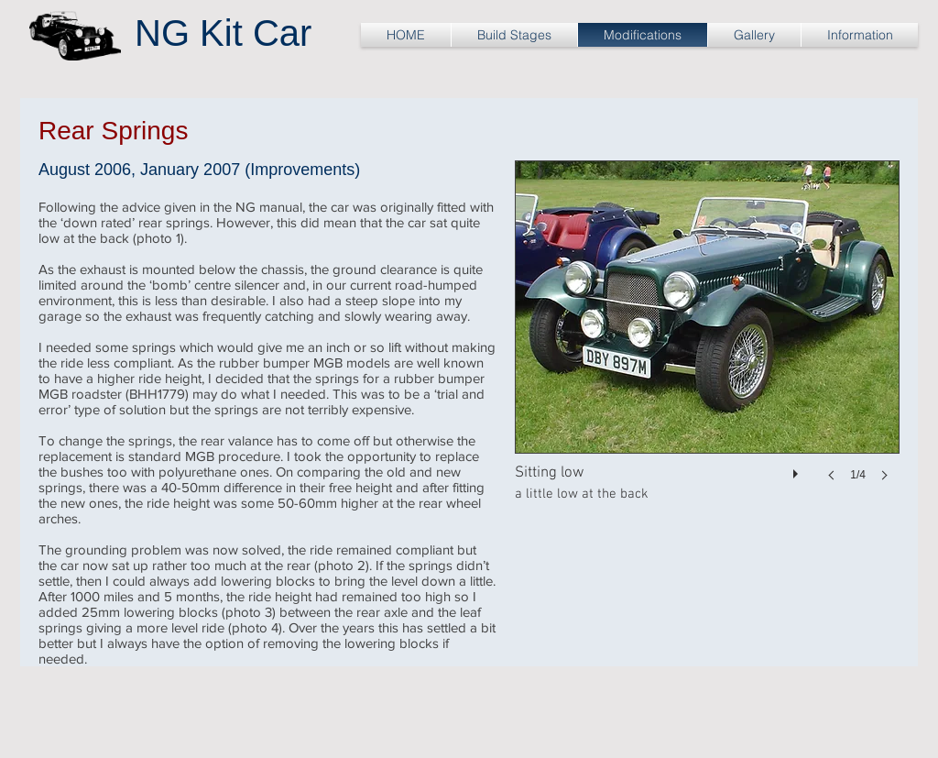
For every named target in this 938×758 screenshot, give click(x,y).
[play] (798, 469)
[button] (707, 339)
